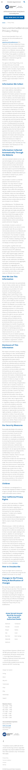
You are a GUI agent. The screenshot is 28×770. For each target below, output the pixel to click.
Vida (6, 633)
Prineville (7, 626)
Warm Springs (18, 636)
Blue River (7, 636)
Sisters (16, 639)
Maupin (7, 630)
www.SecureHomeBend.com (10, 42)
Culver (16, 633)
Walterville (7, 639)
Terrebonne (17, 623)
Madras (16, 630)
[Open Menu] (2, 2)
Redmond (7, 623)
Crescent (17, 626)
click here (14, 563)
